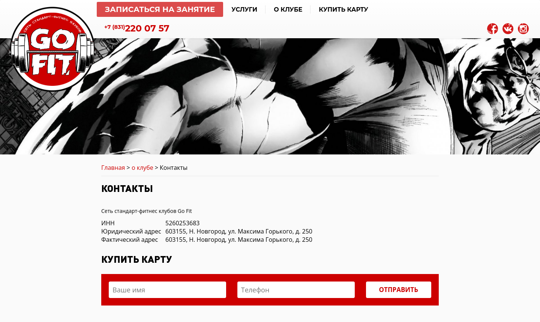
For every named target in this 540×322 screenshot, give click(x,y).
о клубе (142, 167)
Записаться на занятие (160, 9)
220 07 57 (137, 28)
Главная (113, 167)
